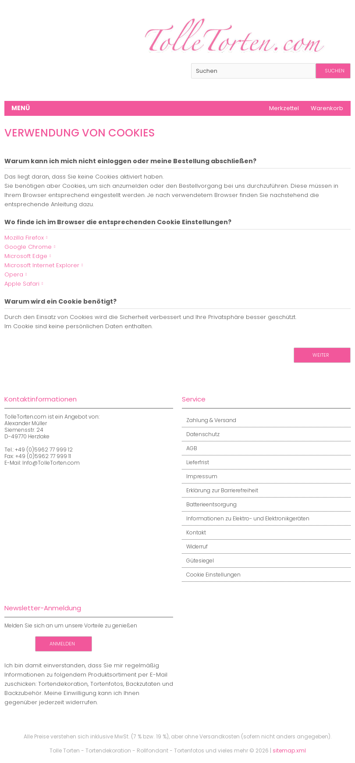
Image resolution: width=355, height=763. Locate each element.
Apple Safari (21, 283)
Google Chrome (28, 247)
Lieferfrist (195, 462)
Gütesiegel (198, 560)
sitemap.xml (289, 750)
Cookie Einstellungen (211, 574)
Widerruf (195, 546)
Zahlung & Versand (209, 420)
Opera (13, 274)
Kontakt (194, 532)
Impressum (199, 476)
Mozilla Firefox (24, 237)
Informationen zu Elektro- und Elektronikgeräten (245, 518)
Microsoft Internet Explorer (41, 265)
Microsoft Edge (25, 256)
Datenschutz (201, 434)
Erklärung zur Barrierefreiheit (220, 490)
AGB (189, 448)
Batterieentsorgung (209, 504)
